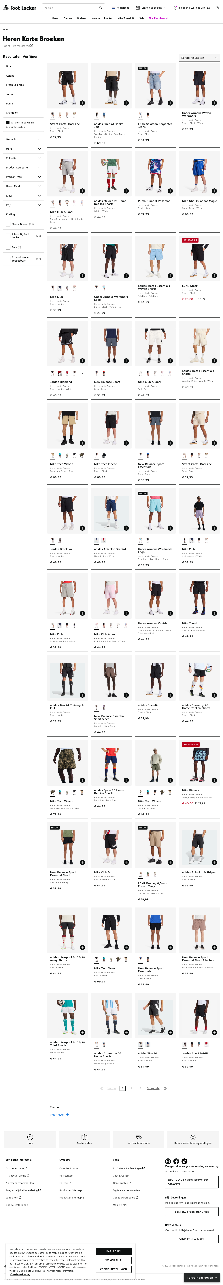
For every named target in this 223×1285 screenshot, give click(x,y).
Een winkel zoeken (15, 126)
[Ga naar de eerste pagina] (101, 1088)
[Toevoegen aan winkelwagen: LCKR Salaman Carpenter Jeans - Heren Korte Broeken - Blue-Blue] (170, 103)
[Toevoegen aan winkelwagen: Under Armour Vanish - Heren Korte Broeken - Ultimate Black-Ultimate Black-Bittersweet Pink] (170, 613)
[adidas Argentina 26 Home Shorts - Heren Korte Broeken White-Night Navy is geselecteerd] (96, 1045)
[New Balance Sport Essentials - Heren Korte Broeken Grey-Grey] (147, 960)
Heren (55, 18)
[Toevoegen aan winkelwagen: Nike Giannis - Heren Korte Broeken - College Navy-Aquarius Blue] (214, 780)
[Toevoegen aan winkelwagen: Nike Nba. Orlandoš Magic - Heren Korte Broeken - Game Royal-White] (214, 191)
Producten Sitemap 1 (71, 1190)
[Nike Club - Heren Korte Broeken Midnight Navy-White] (60, 288)
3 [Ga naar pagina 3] (140, 1088)
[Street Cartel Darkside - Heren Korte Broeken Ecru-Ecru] (60, 115)
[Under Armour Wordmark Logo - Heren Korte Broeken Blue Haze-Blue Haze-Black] (103, 288)
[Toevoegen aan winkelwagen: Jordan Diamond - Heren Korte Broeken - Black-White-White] (82, 360)
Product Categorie (23, 167)
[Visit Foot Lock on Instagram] (168, 1161)
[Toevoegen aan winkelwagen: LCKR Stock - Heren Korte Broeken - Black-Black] (214, 275)
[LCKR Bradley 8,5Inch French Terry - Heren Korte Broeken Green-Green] (147, 875)
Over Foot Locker (69, 1168)
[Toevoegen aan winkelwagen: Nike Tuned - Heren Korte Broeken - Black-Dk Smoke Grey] (214, 613)
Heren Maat (23, 186)
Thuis (5, 29)
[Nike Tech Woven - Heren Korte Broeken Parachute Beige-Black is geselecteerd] (52, 455)
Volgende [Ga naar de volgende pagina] (153, 1088)
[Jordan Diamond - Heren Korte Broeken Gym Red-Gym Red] (60, 373)
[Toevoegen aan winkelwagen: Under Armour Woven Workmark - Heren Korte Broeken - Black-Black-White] (214, 103)
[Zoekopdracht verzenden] (101, 8)
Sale (141, 18)
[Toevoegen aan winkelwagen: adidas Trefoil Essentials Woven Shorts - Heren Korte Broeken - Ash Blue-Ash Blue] (170, 275)
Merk (23, 148)
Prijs (23, 205)
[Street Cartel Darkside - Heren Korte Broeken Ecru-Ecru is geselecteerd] (184, 455)
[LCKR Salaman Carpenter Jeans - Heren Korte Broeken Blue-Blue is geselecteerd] (140, 115)
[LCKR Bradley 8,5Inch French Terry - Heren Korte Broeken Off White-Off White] (155, 875)
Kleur (23, 195)
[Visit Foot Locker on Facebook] (176, 1161)
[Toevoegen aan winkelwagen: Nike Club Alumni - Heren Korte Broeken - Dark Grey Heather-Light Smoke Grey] (82, 191)
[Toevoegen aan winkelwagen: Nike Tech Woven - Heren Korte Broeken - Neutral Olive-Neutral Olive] (82, 780)
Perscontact (66, 1175)
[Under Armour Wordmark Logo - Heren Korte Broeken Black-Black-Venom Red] (147, 540)
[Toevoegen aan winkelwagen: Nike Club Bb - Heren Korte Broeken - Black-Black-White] (126, 862)
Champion (12, 112)
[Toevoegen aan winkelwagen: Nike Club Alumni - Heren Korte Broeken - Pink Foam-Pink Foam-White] (126, 613)
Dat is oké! (113, 1251)
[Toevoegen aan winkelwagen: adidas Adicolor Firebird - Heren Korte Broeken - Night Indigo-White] (126, 528)
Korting (23, 214)
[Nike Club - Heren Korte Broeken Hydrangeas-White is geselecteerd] (184, 540)
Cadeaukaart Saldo (125, 1197)
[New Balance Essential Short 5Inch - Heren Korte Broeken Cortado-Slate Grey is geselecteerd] (96, 708)
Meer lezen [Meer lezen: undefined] (59, 1114)
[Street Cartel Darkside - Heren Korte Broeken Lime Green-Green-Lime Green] (74, 115)
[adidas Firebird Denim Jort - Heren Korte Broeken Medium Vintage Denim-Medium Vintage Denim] (103, 115)
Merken (108, 18)
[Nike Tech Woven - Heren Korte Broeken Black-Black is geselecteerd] (96, 960)
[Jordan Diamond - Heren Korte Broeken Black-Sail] (74, 373)
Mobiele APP (120, 1204)
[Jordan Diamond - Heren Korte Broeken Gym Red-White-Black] (67, 373)
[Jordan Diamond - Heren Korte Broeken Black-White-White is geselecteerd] (52, 373)
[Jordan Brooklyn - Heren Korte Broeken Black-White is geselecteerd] (52, 540)
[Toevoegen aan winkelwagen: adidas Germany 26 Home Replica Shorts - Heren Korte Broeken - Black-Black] (214, 695)
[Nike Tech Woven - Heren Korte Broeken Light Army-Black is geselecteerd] (140, 793)
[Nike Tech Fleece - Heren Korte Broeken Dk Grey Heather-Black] (103, 455)
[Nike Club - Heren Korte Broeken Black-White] (199, 540)
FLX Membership (159, 18)
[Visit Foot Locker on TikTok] (185, 1161)
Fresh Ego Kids (15, 84)
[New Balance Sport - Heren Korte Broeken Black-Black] (103, 373)
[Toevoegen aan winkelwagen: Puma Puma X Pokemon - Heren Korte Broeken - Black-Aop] (170, 191)
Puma (9, 103)
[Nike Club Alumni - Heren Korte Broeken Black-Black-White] (60, 203)
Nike (8, 66)
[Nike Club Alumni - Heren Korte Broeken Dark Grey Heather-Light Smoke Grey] (155, 373)
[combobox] (73, 8)
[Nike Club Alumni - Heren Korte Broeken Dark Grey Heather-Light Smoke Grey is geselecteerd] (52, 203)
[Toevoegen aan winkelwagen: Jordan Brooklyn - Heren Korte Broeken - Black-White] (82, 528)
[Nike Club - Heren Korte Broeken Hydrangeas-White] (67, 288)
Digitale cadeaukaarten (126, 1190)
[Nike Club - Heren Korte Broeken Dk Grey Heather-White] (74, 288)
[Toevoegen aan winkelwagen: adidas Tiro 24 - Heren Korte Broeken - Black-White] (170, 1032)
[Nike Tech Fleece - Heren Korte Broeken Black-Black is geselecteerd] (96, 455)
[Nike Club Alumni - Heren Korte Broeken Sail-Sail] (67, 203)
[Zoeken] (73, 8)
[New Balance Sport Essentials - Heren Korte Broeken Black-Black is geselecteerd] (140, 960)
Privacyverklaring (17, 1175)
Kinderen (81, 18)
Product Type (23, 176)
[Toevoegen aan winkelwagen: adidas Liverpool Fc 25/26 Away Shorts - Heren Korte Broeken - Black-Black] (82, 947)
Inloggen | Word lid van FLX (192, 8)
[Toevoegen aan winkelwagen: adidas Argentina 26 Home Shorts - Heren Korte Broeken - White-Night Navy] (126, 1032)
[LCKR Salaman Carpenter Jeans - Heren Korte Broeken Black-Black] (147, 115)
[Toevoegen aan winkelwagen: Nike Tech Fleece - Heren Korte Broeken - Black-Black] (126, 443)
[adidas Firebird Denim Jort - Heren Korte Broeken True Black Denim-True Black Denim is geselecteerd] (96, 115)
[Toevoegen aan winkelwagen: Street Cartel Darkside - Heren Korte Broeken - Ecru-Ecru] (214, 443)
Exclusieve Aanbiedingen (129, 1168)
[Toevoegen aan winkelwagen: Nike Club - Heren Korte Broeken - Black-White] (82, 275)
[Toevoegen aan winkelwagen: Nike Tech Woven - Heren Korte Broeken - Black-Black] (126, 947)
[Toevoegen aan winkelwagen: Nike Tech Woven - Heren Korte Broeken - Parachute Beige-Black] (82, 443)
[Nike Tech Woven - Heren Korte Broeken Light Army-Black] (67, 455)
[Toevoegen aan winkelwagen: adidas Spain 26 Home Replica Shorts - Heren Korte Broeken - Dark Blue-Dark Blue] (126, 780)
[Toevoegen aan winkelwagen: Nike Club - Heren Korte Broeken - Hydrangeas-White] (214, 528)
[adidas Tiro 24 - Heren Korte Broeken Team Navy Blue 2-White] (147, 1045)
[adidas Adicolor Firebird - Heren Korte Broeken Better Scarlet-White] (103, 540)
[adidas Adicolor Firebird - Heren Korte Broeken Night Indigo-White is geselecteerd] (96, 540)
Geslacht (23, 139)
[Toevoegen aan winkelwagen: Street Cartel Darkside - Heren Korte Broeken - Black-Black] (82, 103)
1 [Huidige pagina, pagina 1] (122, 1088)
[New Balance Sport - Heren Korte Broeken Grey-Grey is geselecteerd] (96, 373)
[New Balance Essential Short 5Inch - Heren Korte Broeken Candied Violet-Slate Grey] (103, 708)
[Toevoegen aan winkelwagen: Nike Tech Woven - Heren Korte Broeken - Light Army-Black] (170, 780)
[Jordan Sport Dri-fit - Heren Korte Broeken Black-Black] (191, 1045)
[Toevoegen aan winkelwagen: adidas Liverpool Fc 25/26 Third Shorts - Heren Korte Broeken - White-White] (82, 1032)
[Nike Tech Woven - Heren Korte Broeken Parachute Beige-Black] (81, 793)
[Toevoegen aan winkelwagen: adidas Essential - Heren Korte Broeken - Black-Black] (170, 695)
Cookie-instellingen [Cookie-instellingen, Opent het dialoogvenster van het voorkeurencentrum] (113, 1269)
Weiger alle (113, 1260)
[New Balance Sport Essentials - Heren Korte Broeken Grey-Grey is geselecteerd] (140, 455)
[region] (70, 1261)
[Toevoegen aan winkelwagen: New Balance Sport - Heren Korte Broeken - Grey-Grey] (126, 360)
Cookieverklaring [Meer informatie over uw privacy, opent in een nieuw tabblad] (20, 1274)
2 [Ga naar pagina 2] (131, 1088)
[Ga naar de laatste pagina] (165, 1088)
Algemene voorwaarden (20, 1182)
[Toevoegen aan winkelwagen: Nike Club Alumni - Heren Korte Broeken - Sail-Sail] (170, 360)
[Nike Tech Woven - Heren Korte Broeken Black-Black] (74, 455)
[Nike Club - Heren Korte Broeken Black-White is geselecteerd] (52, 288)
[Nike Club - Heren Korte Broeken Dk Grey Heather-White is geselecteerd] (52, 626)
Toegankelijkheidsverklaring (23, 1190)
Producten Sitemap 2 (71, 1197)
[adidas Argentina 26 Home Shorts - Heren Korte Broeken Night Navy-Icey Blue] (103, 1045)
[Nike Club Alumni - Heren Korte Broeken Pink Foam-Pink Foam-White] (74, 203)
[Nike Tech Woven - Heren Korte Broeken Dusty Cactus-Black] (60, 455)
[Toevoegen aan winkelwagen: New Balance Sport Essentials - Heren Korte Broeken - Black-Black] (170, 947)
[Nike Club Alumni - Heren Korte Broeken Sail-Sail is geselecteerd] (140, 373)
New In (96, 18)
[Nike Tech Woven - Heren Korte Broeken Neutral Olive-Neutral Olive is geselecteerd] (52, 793)
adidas (10, 75)
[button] (31, 45)
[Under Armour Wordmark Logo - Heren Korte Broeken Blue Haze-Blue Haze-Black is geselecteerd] (140, 540)
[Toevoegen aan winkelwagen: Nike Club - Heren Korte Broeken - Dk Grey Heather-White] (82, 613)
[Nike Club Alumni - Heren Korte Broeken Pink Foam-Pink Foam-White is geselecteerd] (96, 626)
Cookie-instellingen (17, 1204)
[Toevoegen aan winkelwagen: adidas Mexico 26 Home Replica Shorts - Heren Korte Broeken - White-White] (126, 191)
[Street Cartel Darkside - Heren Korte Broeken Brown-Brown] (67, 115)
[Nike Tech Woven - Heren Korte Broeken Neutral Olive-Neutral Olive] (81, 455)
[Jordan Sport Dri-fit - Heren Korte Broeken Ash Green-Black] (199, 1045)
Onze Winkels (122, 1182)
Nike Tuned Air (126, 18)
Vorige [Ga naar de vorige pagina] (111, 1088)
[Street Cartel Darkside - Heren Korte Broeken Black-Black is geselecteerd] (52, 115)
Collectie (23, 158)
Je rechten (13, 1197)
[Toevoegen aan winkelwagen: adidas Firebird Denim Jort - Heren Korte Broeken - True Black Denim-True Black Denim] (126, 103)
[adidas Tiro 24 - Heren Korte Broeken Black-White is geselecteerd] (140, 1045)
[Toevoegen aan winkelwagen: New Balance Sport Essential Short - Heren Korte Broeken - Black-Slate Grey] (82, 862)
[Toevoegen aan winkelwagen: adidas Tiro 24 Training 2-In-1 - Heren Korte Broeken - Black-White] (82, 695)
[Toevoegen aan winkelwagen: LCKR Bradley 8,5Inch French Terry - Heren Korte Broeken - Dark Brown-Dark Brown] (170, 862)
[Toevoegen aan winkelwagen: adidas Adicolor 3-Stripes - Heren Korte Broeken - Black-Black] (214, 862)
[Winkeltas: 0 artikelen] (217, 7)
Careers (65, 1182)
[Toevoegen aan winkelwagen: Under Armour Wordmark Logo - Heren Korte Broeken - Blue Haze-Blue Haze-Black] (170, 528)
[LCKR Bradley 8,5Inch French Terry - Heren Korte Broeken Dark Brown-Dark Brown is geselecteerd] (140, 875)
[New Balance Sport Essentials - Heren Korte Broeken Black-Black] (147, 455)
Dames (68, 18)
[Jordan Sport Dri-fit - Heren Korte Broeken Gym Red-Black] (206, 1045)
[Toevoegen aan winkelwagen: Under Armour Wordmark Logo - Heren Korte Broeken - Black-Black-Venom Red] (126, 275)
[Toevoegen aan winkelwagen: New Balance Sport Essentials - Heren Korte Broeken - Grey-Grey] (170, 443)
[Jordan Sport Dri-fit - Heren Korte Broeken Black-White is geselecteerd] (184, 1045)
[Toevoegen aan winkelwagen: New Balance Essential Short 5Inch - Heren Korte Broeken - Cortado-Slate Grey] (126, 695)
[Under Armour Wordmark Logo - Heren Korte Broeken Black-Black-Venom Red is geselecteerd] (96, 288)
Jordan (10, 94)
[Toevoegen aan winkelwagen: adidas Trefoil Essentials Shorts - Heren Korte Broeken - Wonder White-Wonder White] (214, 360)
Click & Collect (121, 1175)
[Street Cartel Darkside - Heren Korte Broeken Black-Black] (191, 455)
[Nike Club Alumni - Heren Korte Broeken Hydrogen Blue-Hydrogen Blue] (81, 203)
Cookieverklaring (17, 1168)
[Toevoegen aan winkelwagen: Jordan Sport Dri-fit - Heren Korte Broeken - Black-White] (214, 1032)
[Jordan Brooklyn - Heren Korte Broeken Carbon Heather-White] (60, 540)
